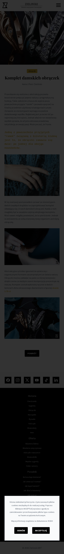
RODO (50, 521)
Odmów (21, 530)
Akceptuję (41, 530)
